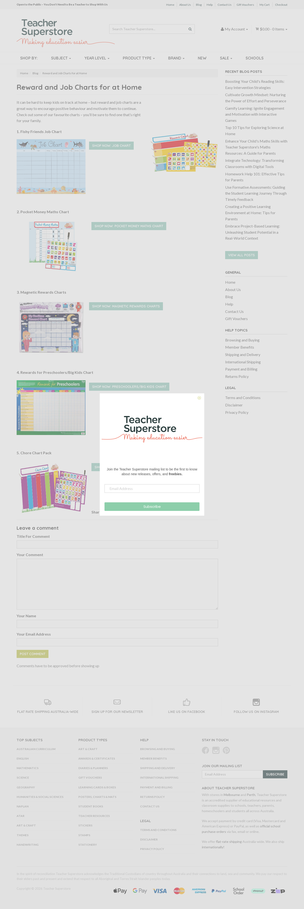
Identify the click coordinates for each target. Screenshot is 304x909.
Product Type (139, 58)
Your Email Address (34, 634)
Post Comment (32, 654)
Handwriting (27, 844)
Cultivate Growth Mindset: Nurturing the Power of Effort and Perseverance (255, 97)
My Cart (265, 4)
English (23, 758)
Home (170, 4)
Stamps (84, 835)
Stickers (85, 825)
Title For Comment (33, 536)
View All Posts (241, 255)
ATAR (20, 816)
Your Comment (30, 554)
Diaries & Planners (93, 768)
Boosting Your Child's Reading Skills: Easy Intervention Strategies (255, 84)
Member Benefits (239, 347)
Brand (176, 58)
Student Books (90, 806)
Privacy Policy (236, 412)
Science (23, 777)
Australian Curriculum (36, 749)
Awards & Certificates (96, 758)
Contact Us (225, 4)
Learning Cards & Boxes (97, 787)
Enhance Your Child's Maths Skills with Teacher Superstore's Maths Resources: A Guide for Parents (256, 147)
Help (210, 4)
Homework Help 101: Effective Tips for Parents (255, 177)
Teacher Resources (94, 816)
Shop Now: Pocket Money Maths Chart (129, 226)
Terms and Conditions (243, 397)
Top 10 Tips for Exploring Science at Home (254, 130)
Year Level (96, 58)
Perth (251, 795)
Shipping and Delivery (242, 354)
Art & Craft (26, 825)
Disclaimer (234, 405)
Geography (26, 787)
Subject (61, 58)
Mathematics (27, 768)
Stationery (87, 844)
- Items (271, 29)
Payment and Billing (241, 369)
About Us (185, 4)
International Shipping (243, 362)
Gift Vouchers (245, 4)
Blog (199, 4)
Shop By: (29, 58)
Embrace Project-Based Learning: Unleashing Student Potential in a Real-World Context (252, 232)
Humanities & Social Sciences (40, 797)
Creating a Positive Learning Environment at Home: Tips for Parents (250, 212)
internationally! (213, 847)
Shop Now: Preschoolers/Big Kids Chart (129, 387)
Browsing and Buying (242, 340)
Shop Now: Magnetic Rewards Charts (126, 306)
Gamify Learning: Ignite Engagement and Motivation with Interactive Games (254, 114)
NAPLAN (22, 806)
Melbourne (232, 795)
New (202, 58)
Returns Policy (237, 376)
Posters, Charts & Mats (97, 797)
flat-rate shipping (229, 842)
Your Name (26, 615)
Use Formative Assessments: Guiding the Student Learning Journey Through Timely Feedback (256, 193)
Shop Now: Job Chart (111, 145)
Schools (255, 58)
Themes (22, 835)
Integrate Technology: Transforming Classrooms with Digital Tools (254, 163)
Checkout (281, 4)
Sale (226, 58)
